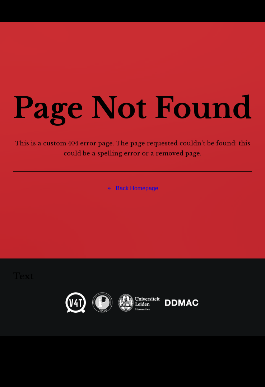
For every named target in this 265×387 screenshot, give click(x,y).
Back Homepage (132, 188)
